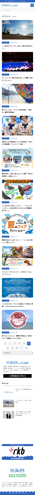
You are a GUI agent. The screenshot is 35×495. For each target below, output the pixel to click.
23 (26, 348)
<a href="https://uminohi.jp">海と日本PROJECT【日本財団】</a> (17, 432)
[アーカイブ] (17, 353)
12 (12, 348)
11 (8, 348)
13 (17, 348)
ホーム (2, 10)
